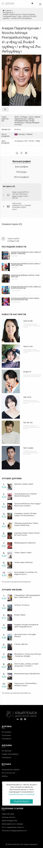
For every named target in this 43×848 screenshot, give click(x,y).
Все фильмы (6, 751)
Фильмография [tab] (21, 161)
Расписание (6, 735)
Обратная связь (8, 814)
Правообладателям (9, 820)
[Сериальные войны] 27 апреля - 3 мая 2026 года (25, 275)
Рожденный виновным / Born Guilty (31, 453)
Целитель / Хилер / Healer (23, 484)
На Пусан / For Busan (21, 605)
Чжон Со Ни (28, 346)
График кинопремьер (10, 754)
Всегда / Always (19, 615)
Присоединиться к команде (12, 824)
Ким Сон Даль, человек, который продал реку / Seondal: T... (26, 665)
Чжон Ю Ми (28, 321)
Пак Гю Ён (27, 397)
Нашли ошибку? (13, 238)
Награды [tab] (21, 171)
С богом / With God (21, 644)
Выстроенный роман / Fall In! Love (31, 402)
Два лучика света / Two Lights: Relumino (25, 635)
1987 (26, 141)
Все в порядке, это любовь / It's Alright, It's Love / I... (25, 573)
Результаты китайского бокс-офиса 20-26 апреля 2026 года (25, 299)
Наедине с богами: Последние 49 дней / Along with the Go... (26, 626)
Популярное (6, 738)
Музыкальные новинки (10, 769)
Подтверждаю (21, 801)
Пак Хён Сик (28, 422)
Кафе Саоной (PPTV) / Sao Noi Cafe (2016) (20, 193)
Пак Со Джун (28, 448)
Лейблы (5, 776)
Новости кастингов (14, 314)
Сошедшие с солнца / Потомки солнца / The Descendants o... (25, 514)
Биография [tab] (21, 166)
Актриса (17, 129)
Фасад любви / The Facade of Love (31, 326)
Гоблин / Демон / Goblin (22, 553)
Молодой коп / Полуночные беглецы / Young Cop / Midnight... (27, 655)
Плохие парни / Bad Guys (23, 562)
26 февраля (19, 141)
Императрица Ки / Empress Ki (25, 543)
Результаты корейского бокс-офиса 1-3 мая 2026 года (26, 264)
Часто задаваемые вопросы (13, 827)
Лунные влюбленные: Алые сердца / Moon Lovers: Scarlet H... (27, 505)
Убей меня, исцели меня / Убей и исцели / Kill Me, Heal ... (26, 524)
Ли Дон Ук (27, 372)
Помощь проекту (8, 817)
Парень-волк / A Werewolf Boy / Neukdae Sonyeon (25, 684)
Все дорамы (6, 732)
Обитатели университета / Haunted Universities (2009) (21, 205)
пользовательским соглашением (21, 794)
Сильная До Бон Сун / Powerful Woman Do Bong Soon (25, 495)
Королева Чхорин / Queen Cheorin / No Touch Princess (27, 534)
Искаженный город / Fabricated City (27, 674)
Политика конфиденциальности (14, 830)
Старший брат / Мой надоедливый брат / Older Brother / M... (27, 596)
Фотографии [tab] (21, 176)
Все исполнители (8, 773)
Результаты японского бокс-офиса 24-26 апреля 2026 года (26, 287)
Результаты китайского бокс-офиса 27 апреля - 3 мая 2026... (26, 252)
